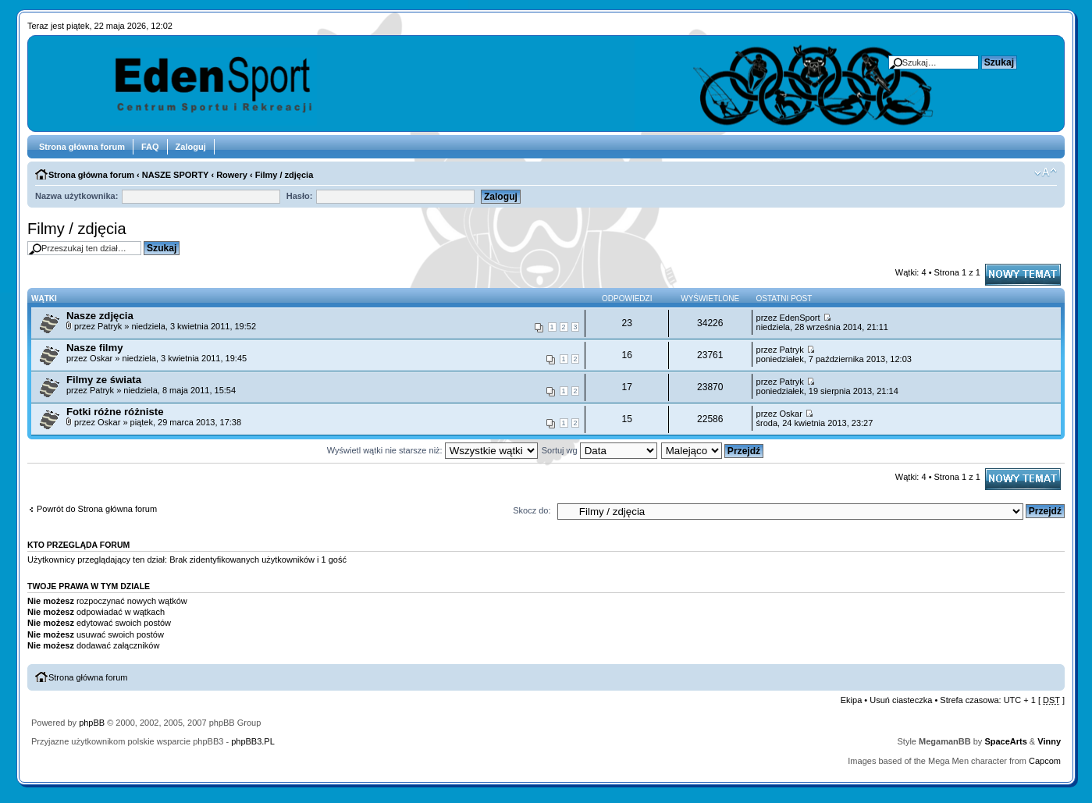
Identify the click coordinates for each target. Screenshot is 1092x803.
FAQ (150, 146)
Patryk (110, 326)
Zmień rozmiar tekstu (1045, 172)
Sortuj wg (599, 450)
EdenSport (799, 317)
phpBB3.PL (253, 741)
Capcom (1045, 761)
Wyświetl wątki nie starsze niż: (432, 450)
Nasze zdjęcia (99, 316)
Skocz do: (531, 510)
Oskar (101, 358)
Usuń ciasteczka (901, 700)
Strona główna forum (82, 146)
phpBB (92, 722)
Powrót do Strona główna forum (97, 508)
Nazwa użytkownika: (76, 196)
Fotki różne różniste (115, 411)
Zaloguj (191, 146)
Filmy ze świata (103, 380)
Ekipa (852, 700)
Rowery (231, 174)
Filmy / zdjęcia (284, 174)
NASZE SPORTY (175, 174)
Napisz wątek (1023, 275)
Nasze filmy (94, 348)
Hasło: (299, 196)
